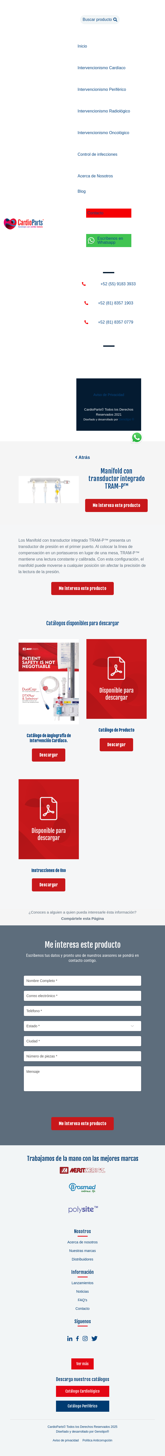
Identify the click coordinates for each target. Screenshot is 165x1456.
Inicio (82, 46)
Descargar (48, 755)
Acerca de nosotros (82, 1243)
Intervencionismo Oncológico (103, 133)
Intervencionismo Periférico (102, 89)
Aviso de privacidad (66, 1441)
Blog (82, 191)
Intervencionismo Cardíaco (101, 68)
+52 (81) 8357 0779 (115, 322)
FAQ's (82, 1300)
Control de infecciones (97, 154)
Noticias (82, 1292)
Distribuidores (82, 1260)
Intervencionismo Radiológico (104, 111)
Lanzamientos (82, 1283)
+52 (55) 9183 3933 (118, 284)
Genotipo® (101, 1432)
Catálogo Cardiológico (82, 1391)
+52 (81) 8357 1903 (115, 303)
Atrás (82, 457)
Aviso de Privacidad (108, 395)
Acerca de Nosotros (95, 176)
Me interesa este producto (116, 505)
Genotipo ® (126, 419)
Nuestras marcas (82, 1251)
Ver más (82, 1364)
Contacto (95, 213)
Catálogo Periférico (82, 1406)
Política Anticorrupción (98, 1441)
